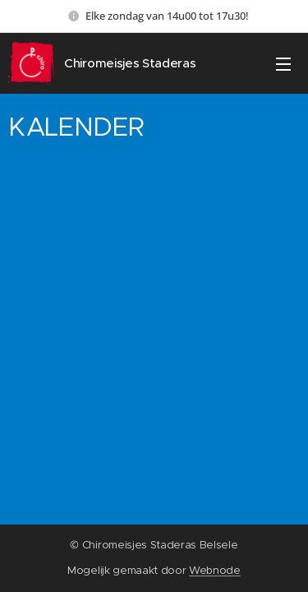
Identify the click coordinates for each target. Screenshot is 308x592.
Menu (283, 64)
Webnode (215, 570)
